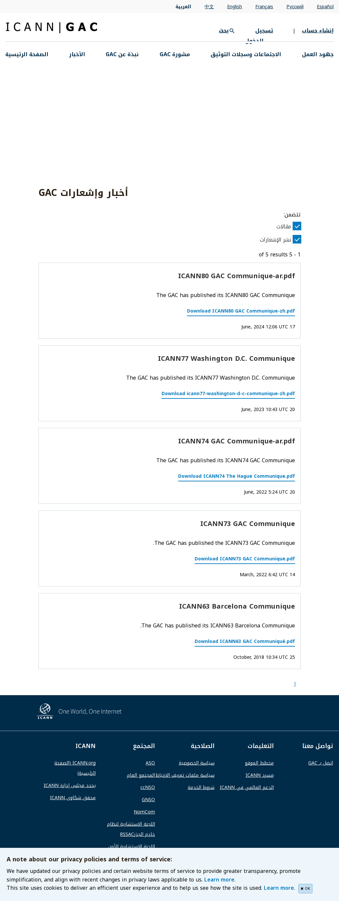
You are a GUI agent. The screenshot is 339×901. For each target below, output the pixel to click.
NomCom (144, 811)
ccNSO (147, 787)
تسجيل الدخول (259, 35)
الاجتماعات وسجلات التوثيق (246, 54)
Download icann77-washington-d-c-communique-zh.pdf (228, 393)
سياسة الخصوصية (197, 763)
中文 (209, 6)
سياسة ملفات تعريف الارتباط (185, 775)
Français (264, 6)
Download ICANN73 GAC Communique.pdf (245, 558)
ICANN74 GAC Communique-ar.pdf (236, 441)
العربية (183, 6)
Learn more (219, 880)
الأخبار (77, 54)
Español (325, 6)
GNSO (148, 799)
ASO (150, 763)
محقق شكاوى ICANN (73, 797)
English (234, 6)
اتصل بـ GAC (320, 763)
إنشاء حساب (318, 30)
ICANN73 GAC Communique (247, 523)
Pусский (295, 6)
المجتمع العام (141, 775)
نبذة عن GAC (122, 54)
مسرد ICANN (260, 775)
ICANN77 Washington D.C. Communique (226, 358)
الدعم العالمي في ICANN (247, 787)
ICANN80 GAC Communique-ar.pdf (236, 276)
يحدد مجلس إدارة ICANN (70, 785)
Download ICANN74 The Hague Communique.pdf (236, 476)
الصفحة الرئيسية (26, 54)
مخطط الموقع (259, 763)
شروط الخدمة (201, 787)
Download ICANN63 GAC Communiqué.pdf (245, 641)
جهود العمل (318, 54)
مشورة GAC (175, 54)
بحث (224, 30)
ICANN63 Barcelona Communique (237, 606)
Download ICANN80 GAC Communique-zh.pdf (241, 311)
